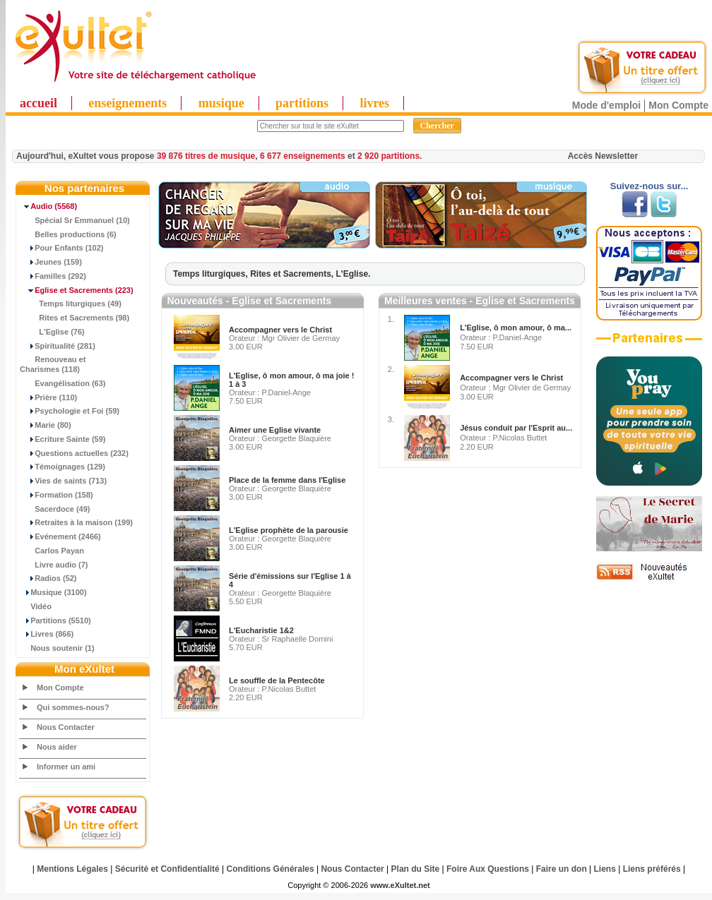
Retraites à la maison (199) (76, 522)
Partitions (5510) (55, 620)
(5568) (48, 206)
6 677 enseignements (302, 156)
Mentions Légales (72, 869)
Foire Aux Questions (487, 869)
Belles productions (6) (68, 234)
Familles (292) (53, 276)
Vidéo (36, 606)
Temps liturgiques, (211, 274)
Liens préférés (652, 869)
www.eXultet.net (400, 885)
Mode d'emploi (606, 105)
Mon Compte (678, 105)
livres (374, 103)
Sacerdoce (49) (55, 509)
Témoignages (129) (62, 466)
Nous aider (57, 747)
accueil (38, 103)
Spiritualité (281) (57, 346)
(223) (77, 290)
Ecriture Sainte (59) (63, 439)
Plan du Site (415, 869)
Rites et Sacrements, (293, 274)
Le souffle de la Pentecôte (277, 680)
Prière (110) (48, 397)
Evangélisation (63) (63, 383)
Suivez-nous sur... (649, 186)
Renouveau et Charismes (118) (52, 364)
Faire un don (561, 869)
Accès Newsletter (603, 156)
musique (221, 103)
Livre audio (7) (54, 564)
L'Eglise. (353, 274)
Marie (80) (45, 425)
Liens (605, 869)
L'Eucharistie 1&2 (261, 630)
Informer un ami (66, 766)
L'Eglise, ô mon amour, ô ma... (515, 327)
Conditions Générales (270, 869)
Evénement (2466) (60, 536)
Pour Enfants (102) (61, 248)
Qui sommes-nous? (73, 707)
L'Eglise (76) (52, 332)
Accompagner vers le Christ (280, 329)
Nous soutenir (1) (57, 648)
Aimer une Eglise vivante (275, 430)
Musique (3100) (53, 592)
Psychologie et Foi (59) (69, 411)
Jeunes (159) (51, 262)
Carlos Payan (52, 550)
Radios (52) (48, 578)
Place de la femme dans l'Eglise (287, 480)
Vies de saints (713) (63, 480)
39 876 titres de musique (206, 156)
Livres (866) (46, 634)
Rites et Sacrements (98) (74, 317)
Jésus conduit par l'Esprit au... (516, 428)
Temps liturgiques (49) (70, 303)
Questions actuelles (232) (74, 453)
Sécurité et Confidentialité (167, 869)
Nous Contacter (66, 727)
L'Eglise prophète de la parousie (288, 530)
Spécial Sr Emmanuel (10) (75, 220)
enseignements (127, 103)
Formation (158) (56, 495)
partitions (301, 103)
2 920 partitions (388, 156)
